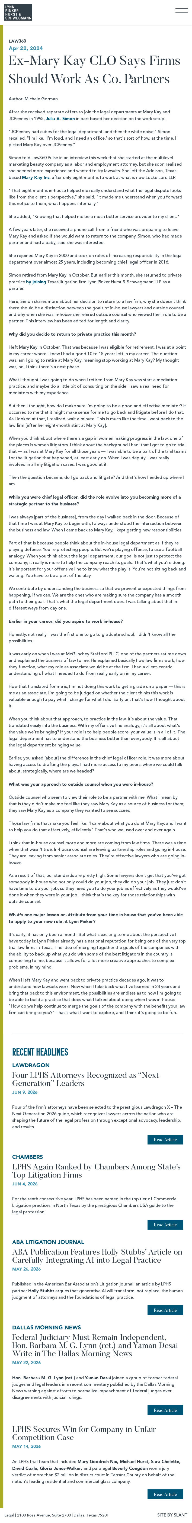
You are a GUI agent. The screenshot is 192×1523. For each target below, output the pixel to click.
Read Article (165, 1140)
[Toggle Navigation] (181, 10)
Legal (9, 1515)
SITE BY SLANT (172, 1515)
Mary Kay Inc (36, 178)
